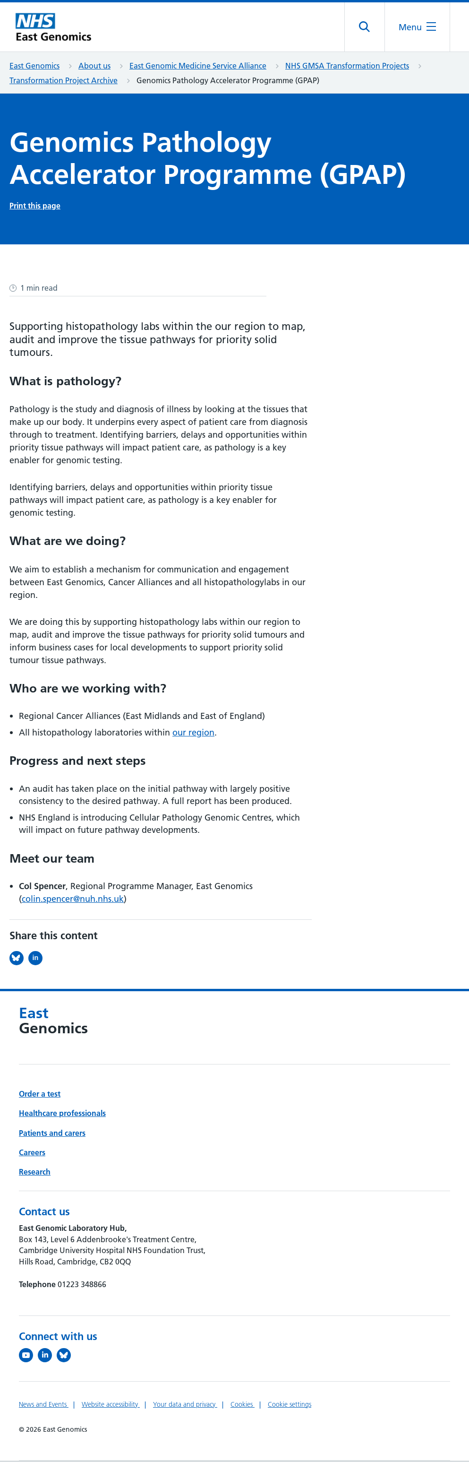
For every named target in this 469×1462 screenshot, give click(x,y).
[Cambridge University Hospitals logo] (56, 28)
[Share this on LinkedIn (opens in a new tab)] (37, 959)
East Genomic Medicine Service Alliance (197, 67)
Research (35, 1173)
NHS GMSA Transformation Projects (347, 67)
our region (193, 733)
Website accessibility (111, 1405)
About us (94, 67)
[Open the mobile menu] (417, 27)
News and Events (43, 1405)
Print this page (34, 207)
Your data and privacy (185, 1405)
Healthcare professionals (62, 1114)
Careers (32, 1154)
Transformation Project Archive (63, 82)
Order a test (39, 1095)
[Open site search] (364, 27)
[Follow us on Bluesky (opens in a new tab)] (66, 1357)
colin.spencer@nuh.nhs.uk (73, 900)
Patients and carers (52, 1134)
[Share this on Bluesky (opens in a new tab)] (18, 959)
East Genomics (34, 67)
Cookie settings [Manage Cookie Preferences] (289, 1405)
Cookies (242, 1405)
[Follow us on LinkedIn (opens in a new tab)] (47, 1357)
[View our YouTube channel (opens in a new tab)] (28, 1357)
